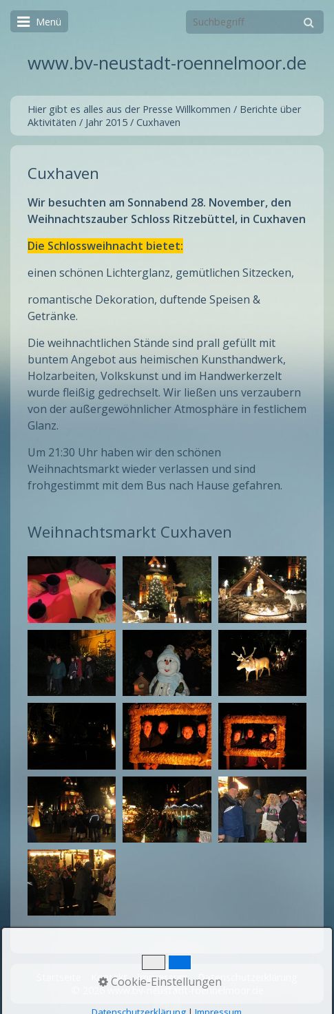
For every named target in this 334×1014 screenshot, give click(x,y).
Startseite (58, 977)
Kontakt (109, 977)
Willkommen (203, 109)
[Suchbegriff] (255, 22)
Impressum (162, 977)
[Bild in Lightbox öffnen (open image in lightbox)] (72, 589)
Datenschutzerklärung (248, 977)
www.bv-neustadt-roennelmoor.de (167, 63)
